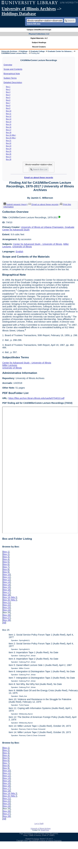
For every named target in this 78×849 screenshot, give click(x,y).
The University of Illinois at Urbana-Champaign (45, 840)
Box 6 (8, 100)
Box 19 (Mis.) (11, 135)
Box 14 (8, 122)
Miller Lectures (9, 365)
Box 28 (8, 159)
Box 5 (8, 97)
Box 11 (8, 114)
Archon (36, 839)
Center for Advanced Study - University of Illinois (37, 244)
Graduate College (38, 51)
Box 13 (8, 119)
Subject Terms (10, 78)
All (4, 622)
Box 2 (8, 89)
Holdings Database (19, 13)
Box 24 (8, 149)
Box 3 (8, 92)
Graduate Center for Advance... (60, 51)
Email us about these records (38, 177)
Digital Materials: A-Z (39, 38)
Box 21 (8, 140)
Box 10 (8, 111)
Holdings (24, 51)
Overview (8, 65)
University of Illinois (22, 246)
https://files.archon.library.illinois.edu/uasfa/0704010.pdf (36, 398)
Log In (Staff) (39, 823)
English (19, 251)
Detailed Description (13, 82)
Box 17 (8, 130)
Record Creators (39, 47)
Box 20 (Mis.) (11, 138)
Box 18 (8, 132)
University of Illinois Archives (29, 8)
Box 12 (8, 116)
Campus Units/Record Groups (39, 30)
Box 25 (8, 151)
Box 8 (8, 105)
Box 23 (8, 146)
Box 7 (8, 103)
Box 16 (8, 127)
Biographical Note (12, 73)
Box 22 (8, 143)
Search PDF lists (33, 24)
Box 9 (8, 108)
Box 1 (8, 87)
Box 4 (8, 95)
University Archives (9, 51)
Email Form (45, 830)
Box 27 (8, 157)
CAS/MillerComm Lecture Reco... (14, 53)
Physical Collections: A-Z (39, 34)
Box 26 (8, 154)
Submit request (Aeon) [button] (15, 204)
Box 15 (8, 124)
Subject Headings (39, 42)
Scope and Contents (13, 69)
